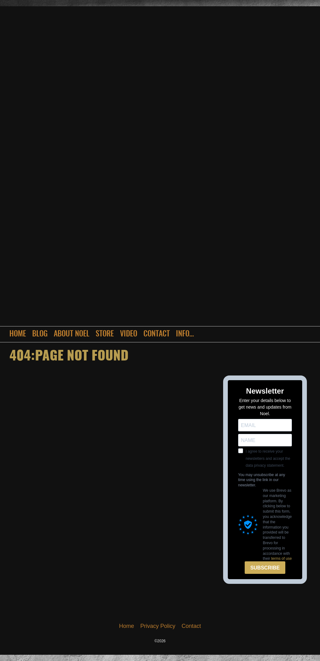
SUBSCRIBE (265, 567)
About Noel (71, 334)
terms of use (281, 558)
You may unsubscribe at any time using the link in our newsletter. (261, 480)
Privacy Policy (157, 626)
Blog (40, 334)
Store (105, 334)
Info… (185, 334)
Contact (156, 334)
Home (17, 334)
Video (128, 334)
